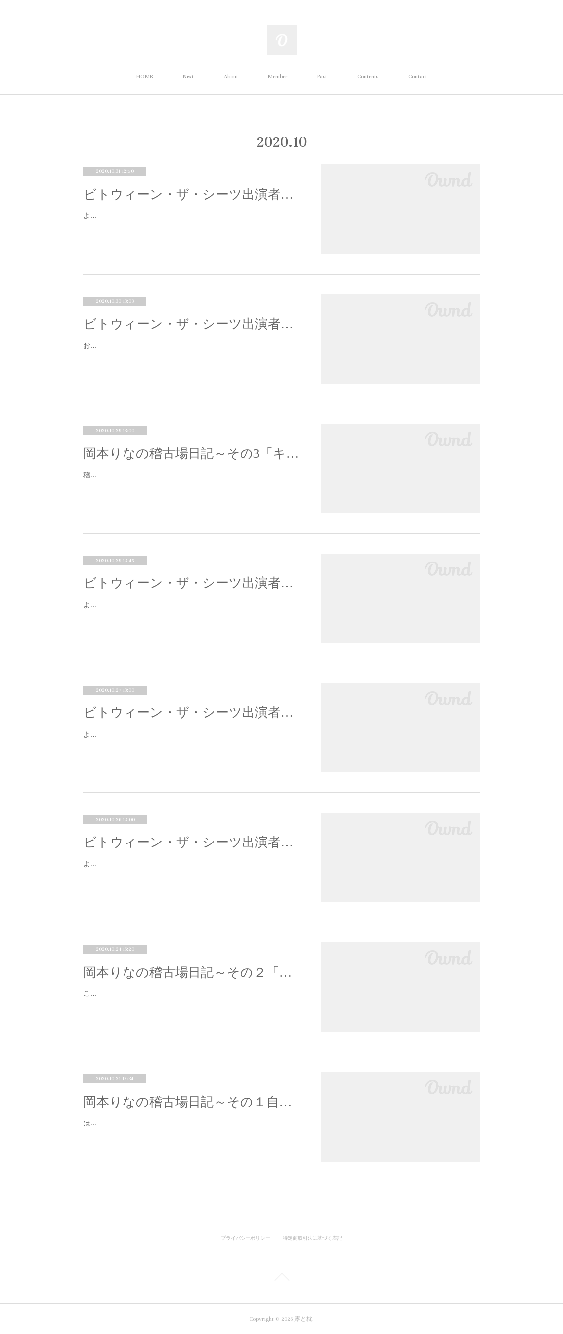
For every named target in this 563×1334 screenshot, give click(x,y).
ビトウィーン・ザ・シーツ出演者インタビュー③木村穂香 (192, 583)
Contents (367, 76)
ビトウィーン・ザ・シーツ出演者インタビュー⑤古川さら (192, 194)
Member (278, 76)
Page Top (281, 1278)
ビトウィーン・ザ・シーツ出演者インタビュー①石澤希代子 (192, 842)
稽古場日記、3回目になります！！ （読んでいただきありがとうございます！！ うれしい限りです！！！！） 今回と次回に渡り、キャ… (190, 481)
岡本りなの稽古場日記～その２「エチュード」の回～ (192, 972)
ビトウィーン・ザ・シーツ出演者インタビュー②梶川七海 (192, 712)
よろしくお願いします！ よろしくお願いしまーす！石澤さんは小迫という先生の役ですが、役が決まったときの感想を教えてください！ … (192, 870)
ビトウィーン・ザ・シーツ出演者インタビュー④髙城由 (192, 324)
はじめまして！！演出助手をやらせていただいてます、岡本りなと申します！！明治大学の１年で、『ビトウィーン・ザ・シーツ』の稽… (191, 1129)
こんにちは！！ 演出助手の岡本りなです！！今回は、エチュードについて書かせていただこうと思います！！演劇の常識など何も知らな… (192, 999)
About (231, 76)
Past (322, 76)
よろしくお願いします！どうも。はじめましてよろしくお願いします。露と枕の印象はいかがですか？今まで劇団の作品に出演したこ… (191, 611)
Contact (417, 76)
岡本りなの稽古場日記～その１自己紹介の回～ (192, 1102)
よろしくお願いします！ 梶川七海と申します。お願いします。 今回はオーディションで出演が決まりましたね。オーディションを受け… (191, 740)
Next (188, 76)
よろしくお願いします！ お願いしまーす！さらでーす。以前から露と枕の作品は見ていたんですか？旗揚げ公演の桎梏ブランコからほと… (192, 221)
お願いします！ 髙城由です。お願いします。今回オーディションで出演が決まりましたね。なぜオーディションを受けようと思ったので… (192, 351)
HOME (144, 76)
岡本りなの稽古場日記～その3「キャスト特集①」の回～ (192, 453)
